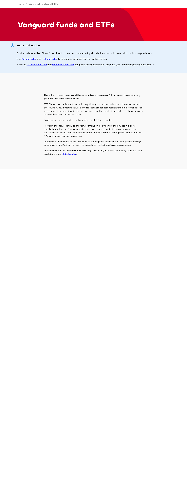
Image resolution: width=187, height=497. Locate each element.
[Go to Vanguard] (20, 469)
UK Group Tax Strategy (130, 484)
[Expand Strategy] (31, 165)
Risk (160, 116)
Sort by (128, 107)
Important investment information (52, 484)
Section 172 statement (62, 488)
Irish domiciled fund (63, 80)
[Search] (44, 121)
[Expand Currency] (31, 190)
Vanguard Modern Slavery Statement (31, 488)
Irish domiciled (49, 74)
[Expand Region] (31, 178)
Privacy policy (77, 484)
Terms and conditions (23, 484)
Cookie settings (109, 484)
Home (21, 19)
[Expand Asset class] (31, 152)
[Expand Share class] (31, 203)
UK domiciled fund (37, 80)
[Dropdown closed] (38, 2)
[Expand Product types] (31, 139)
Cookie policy (93, 484)
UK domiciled (29, 74)
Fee (169, 116)
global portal (69, 353)
